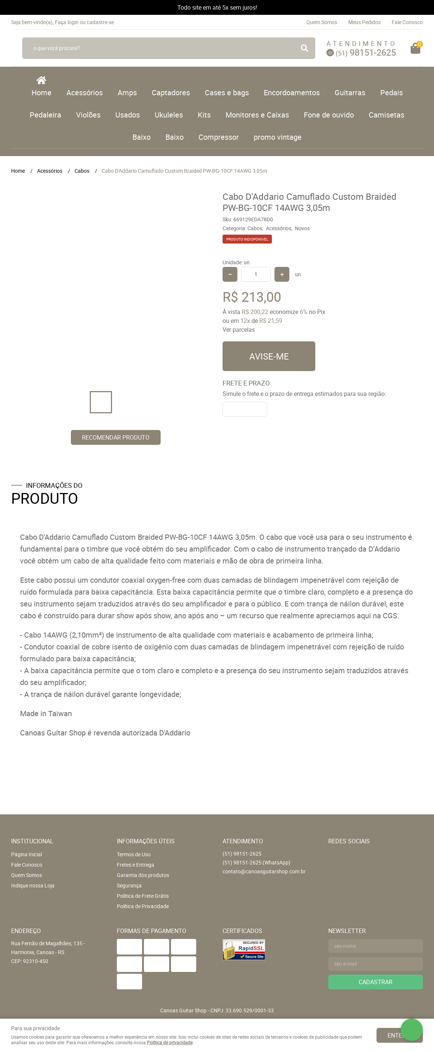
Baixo (141, 137)
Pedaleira (45, 115)
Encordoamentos (292, 92)
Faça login (67, 22)
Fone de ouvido (329, 115)
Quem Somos (321, 22)
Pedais (391, 92)
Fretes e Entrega (135, 864)
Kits (204, 115)
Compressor (218, 137)
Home (42, 92)
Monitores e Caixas (257, 115)
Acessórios (84, 92)
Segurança (129, 885)
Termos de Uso (134, 854)
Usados (127, 115)
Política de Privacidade (143, 906)
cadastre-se (100, 22)
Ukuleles (169, 115)
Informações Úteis (146, 841)
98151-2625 (366, 52)
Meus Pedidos (364, 22)
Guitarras (350, 92)
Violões (88, 115)
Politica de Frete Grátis (143, 895)
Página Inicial (26, 854)
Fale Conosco (407, 22)
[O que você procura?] (304, 48)
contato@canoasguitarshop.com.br (264, 871)
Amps (127, 92)
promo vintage (278, 137)
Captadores (171, 92)
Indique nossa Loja (33, 885)
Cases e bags (227, 92)
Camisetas (386, 115)
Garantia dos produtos (143, 875)
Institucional (32, 841)
